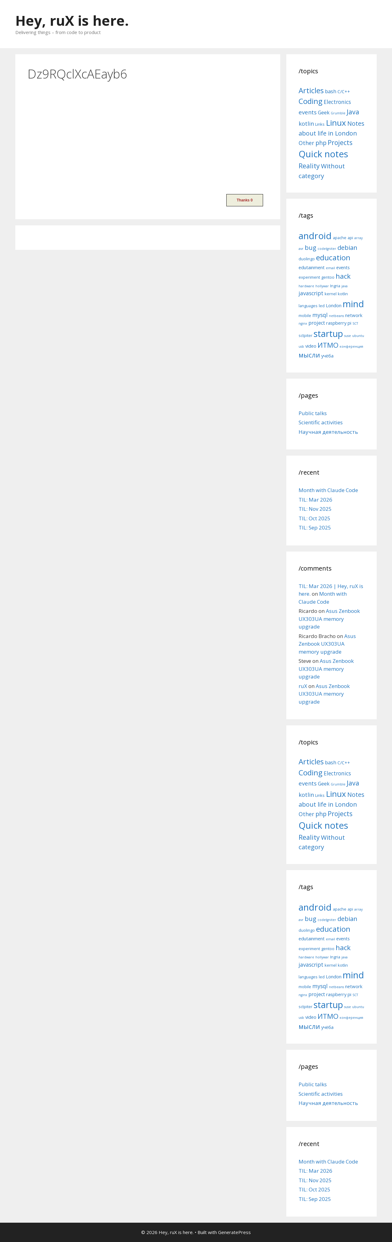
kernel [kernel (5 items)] (331, 293)
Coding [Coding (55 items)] (310, 101)
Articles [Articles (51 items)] (311, 90)
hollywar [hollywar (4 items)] (322, 286)
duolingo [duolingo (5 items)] (307, 259)
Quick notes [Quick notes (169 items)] (323, 154)
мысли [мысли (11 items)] (309, 354)
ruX (303, 686)
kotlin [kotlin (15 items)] (306, 123)
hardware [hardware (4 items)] (306, 286)
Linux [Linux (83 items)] (336, 122)
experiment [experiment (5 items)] (309, 277)
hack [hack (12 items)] (343, 276)
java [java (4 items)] (344, 286)
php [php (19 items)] (320, 143)
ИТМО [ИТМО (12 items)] (328, 345)
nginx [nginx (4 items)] (303, 323)
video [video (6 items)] (310, 346)
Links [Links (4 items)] (320, 124)
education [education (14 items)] (333, 257)
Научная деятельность (328, 431)
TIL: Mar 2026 (315, 499)
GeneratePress (234, 1232)
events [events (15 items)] (308, 112)
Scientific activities (321, 422)
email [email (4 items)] (330, 268)
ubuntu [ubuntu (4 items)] (358, 336)
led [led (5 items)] (322, 305)
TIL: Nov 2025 (315, 508)
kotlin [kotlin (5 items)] (343, 293)
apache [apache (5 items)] (339, 237)
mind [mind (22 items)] (353, 304)
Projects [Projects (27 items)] (340, 142)
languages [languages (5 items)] (308, 305)
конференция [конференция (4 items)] (351, 346)
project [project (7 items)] (316, 322)
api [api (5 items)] (350, 237)
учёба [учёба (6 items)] (327, 356)
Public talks (313, 413)
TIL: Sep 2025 (315, 527)
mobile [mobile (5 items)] (305, 315)
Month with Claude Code (328, 490)
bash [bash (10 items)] (330, 91)
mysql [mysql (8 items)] (320, 315)
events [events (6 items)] (343, 267)
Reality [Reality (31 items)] (309, 165)
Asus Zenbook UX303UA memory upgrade (329, 618)
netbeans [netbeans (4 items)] (336, 316)
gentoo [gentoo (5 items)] (327, 277)
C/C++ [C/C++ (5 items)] (343, 91)
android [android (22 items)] (315, 236)
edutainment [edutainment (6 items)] (312, 267)
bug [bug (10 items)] (310, 247)
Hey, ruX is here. (72, 20)
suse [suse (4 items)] (347, 336)
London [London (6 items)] (333, 305)
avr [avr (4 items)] (301, 248)
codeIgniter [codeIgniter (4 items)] (327, 248)
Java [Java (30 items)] (353, 111)
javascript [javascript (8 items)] (311, 293)
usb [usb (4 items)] (301, 346)
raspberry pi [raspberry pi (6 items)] (338, 323)
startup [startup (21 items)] (328, 333)
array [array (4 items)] (358, 238)
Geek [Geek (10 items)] (324, 112)
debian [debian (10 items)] (347, 247)
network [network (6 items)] (353, 315)
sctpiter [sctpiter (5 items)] (305, 335)
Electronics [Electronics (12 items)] (337, 101)
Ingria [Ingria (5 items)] (335, 286)
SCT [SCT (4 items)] (355, 323)
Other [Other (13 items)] (306, 143)
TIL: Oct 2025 (314, 518)
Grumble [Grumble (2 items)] (338, 113)
